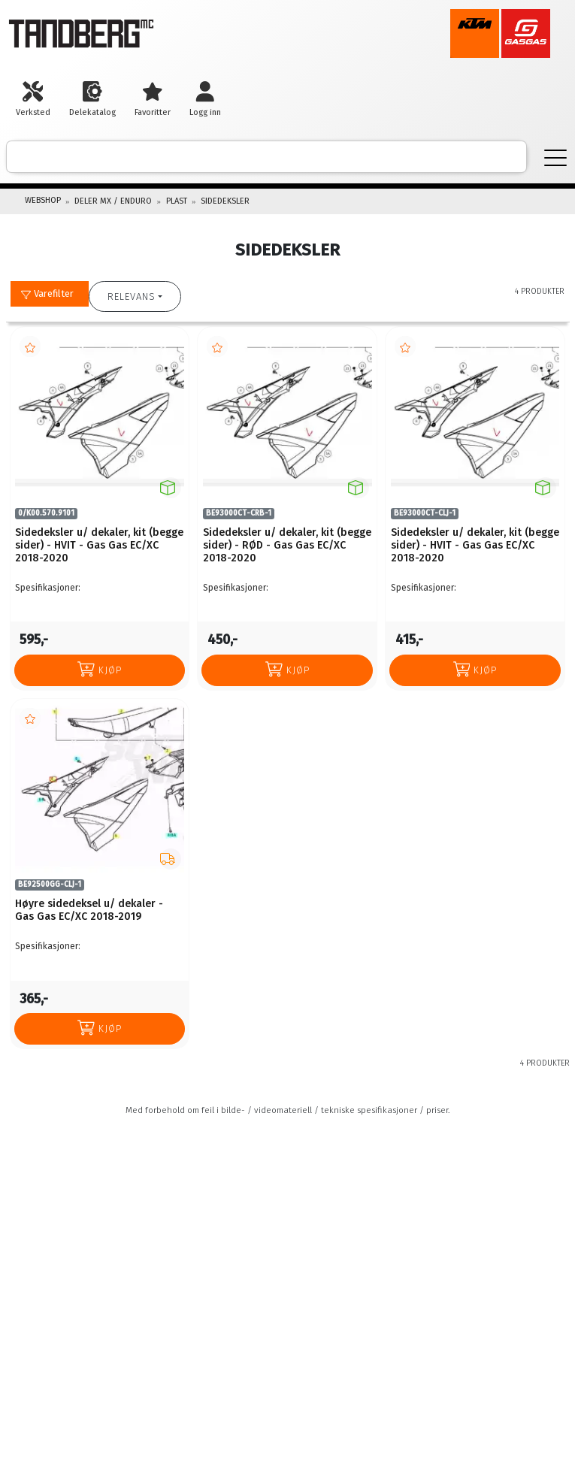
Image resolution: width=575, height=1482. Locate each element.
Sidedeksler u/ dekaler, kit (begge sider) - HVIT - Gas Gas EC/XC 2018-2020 (99, 545)
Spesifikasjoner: (47, 587)
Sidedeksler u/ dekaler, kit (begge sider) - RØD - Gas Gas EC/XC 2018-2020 (287, 545)
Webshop (43, 200)
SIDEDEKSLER (225, 201)
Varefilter (47, 293)
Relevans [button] (131, 296)
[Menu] (555, 157)
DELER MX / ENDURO (113, 201)
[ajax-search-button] (504, 157)
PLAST (176, 201)
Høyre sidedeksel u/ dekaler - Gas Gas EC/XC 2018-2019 (89, 910)
